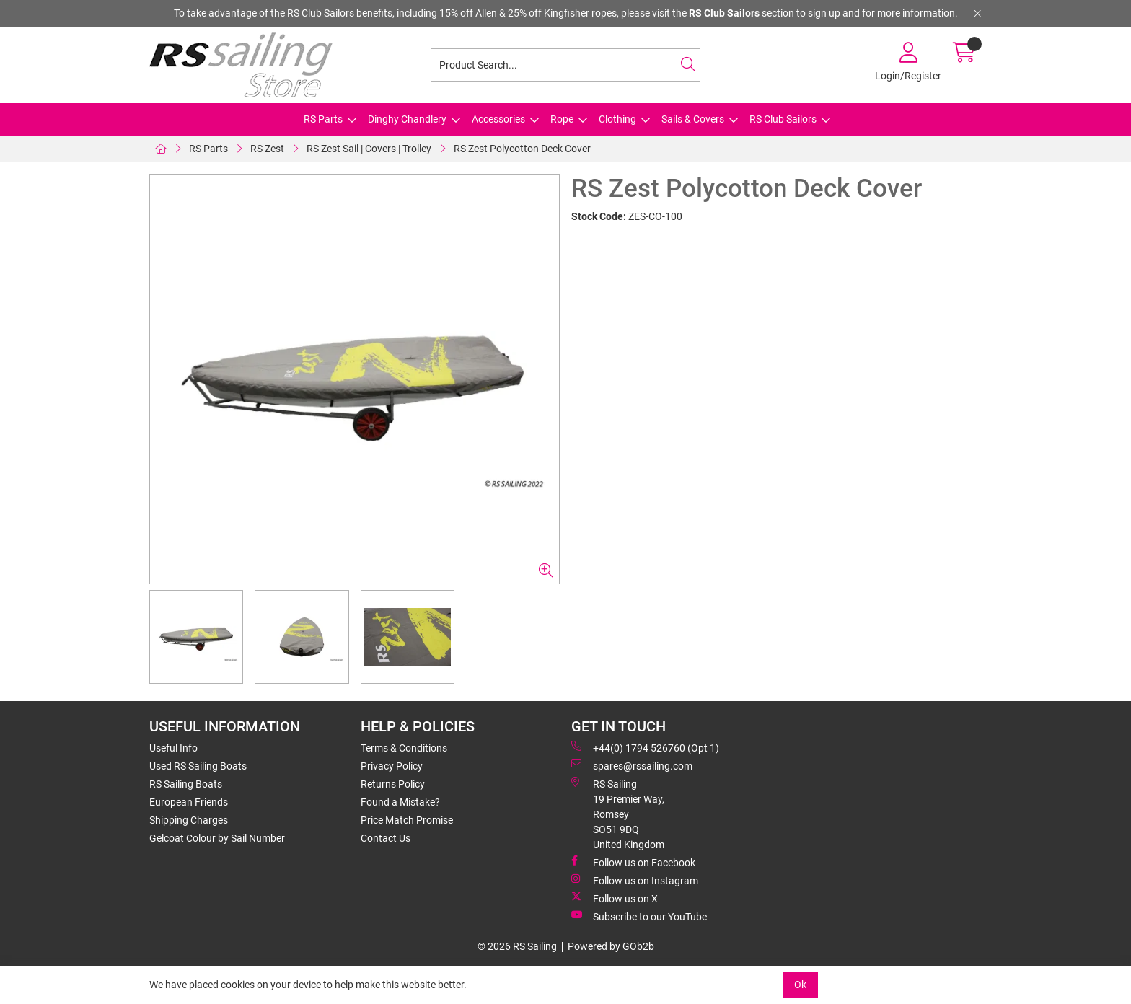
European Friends (188, 802)
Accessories (498, 119)
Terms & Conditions (404, 748)
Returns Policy (393, 784)
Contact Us (385, 838)
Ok (800, 984)
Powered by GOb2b (611, 946)
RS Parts (323, 119)
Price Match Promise (407, 820)
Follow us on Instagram (634, 879)
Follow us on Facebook (633, 861)
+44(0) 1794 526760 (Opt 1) (645, 747)
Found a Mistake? (400, 802)
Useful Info (173, 748)
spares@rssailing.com (631, 765)
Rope (561, 119)
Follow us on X (614, 897)
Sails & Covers (692, 119)
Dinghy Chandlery (407, 119)
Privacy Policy (392, 766)
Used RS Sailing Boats (198, 766)
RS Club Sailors (783, 119)
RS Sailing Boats (185, 784)
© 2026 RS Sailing (517, 946)
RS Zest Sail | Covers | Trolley (369, 148)
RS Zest (267, 148)
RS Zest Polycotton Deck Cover (522, 148)
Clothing (617, 119)
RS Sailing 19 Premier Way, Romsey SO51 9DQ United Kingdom (617, 813)
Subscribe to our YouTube (639, 916)
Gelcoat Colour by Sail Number (217, 838)
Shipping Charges (188, 820)
